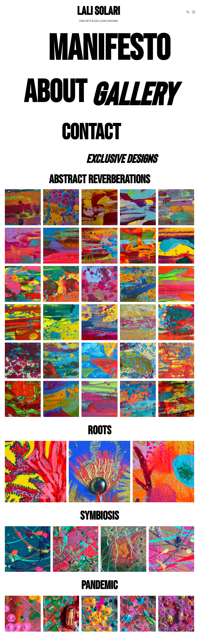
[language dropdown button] (188, 12)
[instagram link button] (194, 12)
